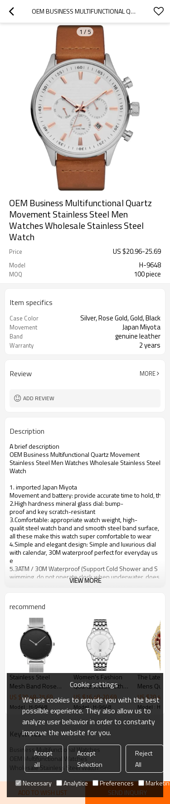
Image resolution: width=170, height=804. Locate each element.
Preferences (113, 783)
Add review (38, 398)
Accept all (43, 758)
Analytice (72, 783)
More (147, 373)
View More (85, 580)
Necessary (33, 783)
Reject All (143, 758)
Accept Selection (89, 758)
